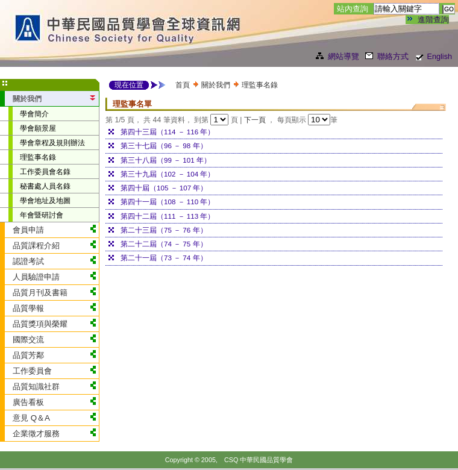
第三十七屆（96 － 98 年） (164, 145)
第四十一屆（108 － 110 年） (168, 201)
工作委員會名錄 (45, 171)
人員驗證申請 (36, 276)
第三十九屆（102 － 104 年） (168, 174)
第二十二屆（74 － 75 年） (164, 244)
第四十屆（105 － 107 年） (164, 188)
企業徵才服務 (36, 433)
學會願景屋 (38, 128)
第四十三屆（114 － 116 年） (168, 132)
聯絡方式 (393, 56)
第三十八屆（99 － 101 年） (166, 160)
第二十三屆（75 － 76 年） (164, 230)
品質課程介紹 (36, 245)
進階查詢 (433, 19)
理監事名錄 (38, 157)
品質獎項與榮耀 (40, 323)
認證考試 (28, 261)
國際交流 (28, 339)
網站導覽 (343, 56)
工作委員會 (32, 370)
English (439, 56)
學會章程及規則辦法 (52, 142)
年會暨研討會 (41, 215)
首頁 (182, 85)
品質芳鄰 (28, 355)
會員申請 (28, 229)
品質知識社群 (36, 386)
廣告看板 (28, 402)
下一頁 (256, 120)
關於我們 (215, 85)
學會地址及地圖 (45, 200)
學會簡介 (34, 114)
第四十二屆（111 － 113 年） (168, 216)
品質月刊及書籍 (40, 292)
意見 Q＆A (31, 417)
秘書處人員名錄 (45, 186)
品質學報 (28, 308)
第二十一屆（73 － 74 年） (164, 258)
